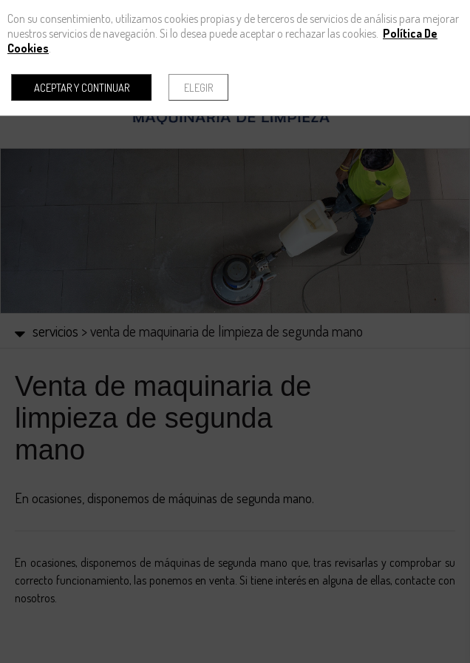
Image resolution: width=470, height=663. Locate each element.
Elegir (198, 87)
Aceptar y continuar (81, 87)
